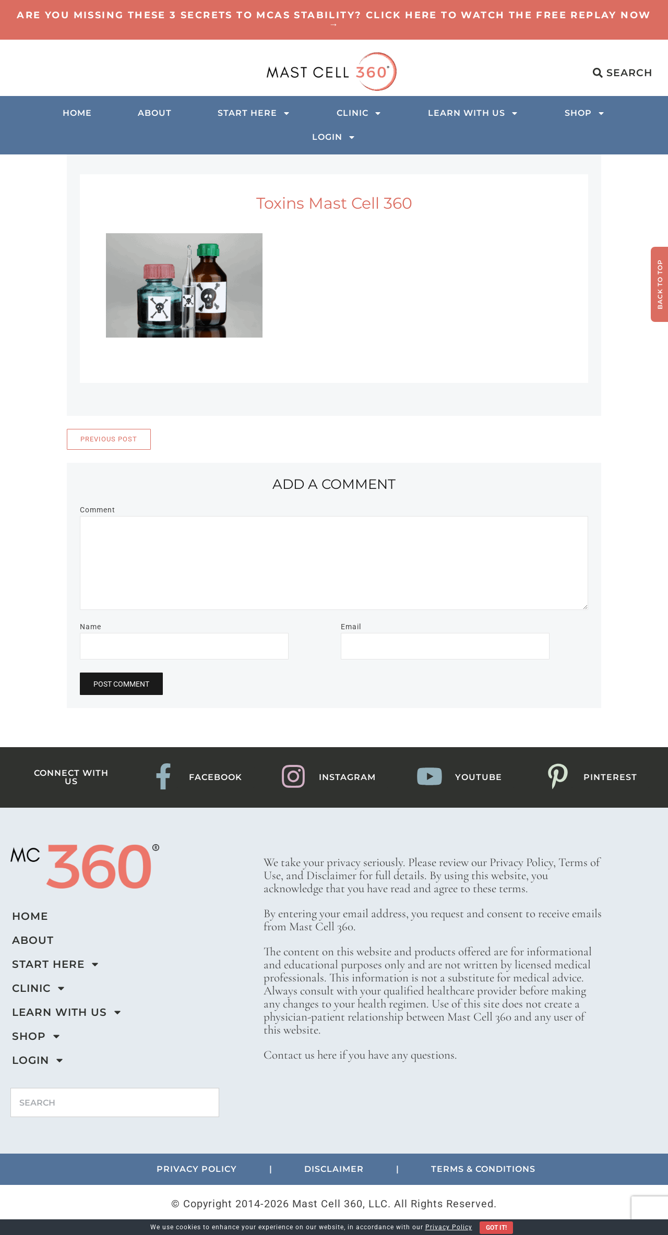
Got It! (496, 1227)
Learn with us (473, 113)
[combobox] (114, 1102)
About (155, 113)
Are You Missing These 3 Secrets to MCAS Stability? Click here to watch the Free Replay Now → (334, 19)
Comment (97, 509)
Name (90, 626)
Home (77, 113)
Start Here (254, 113)
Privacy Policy (448, 1227)
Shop (585, 113)
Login (334, 137)
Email (351, 626)
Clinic (359, 113)
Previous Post (108, 439)
